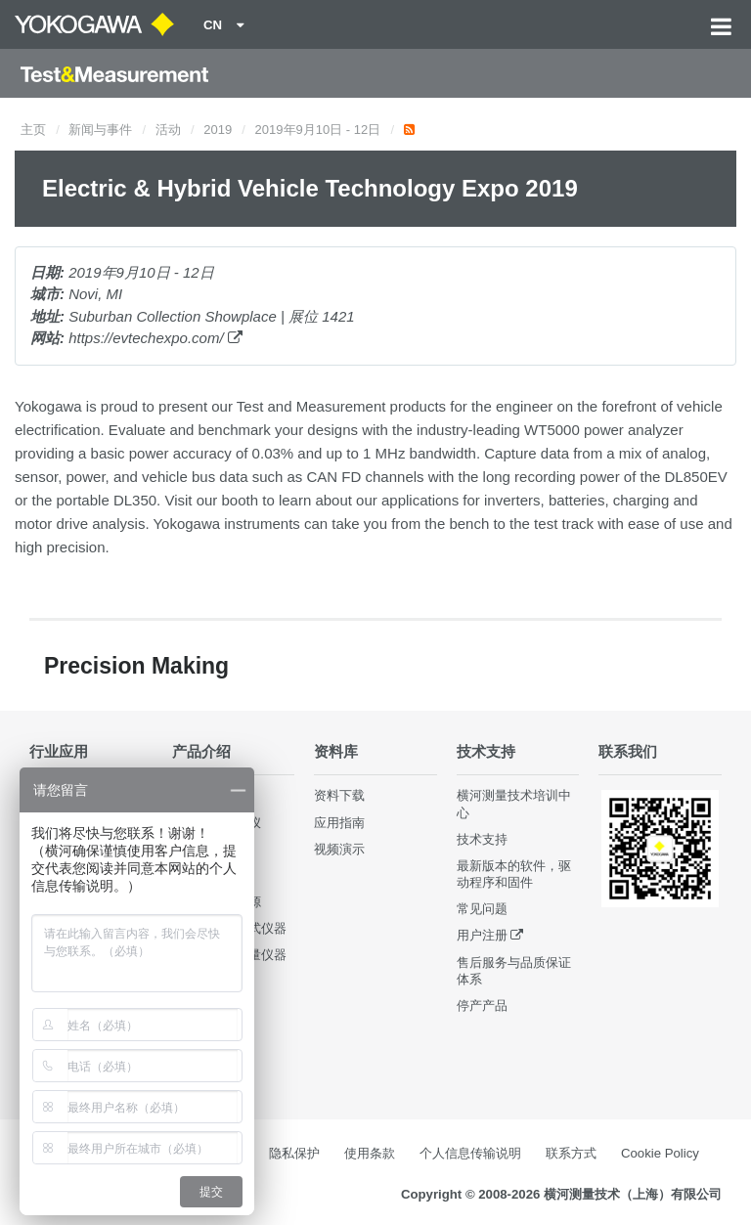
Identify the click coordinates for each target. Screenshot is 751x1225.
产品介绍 (201, 751)
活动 (168, 129)
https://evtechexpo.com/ (155, 337)
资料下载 (339, 795)
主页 (33, 129)
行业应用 (58, 751)
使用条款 (369, 1153)
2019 (217, 129)
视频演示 (339, 849)
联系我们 (627, 751)
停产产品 (482, 1005)
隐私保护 (294, 1153)
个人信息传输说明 (470, 1153)
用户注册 (482, 935)
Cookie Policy (660, 1153)
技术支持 (486, 751)
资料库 (336, 751)
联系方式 (571, 1153)
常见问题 (482, 908)
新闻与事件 (100, 129)
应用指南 (339, 822)
